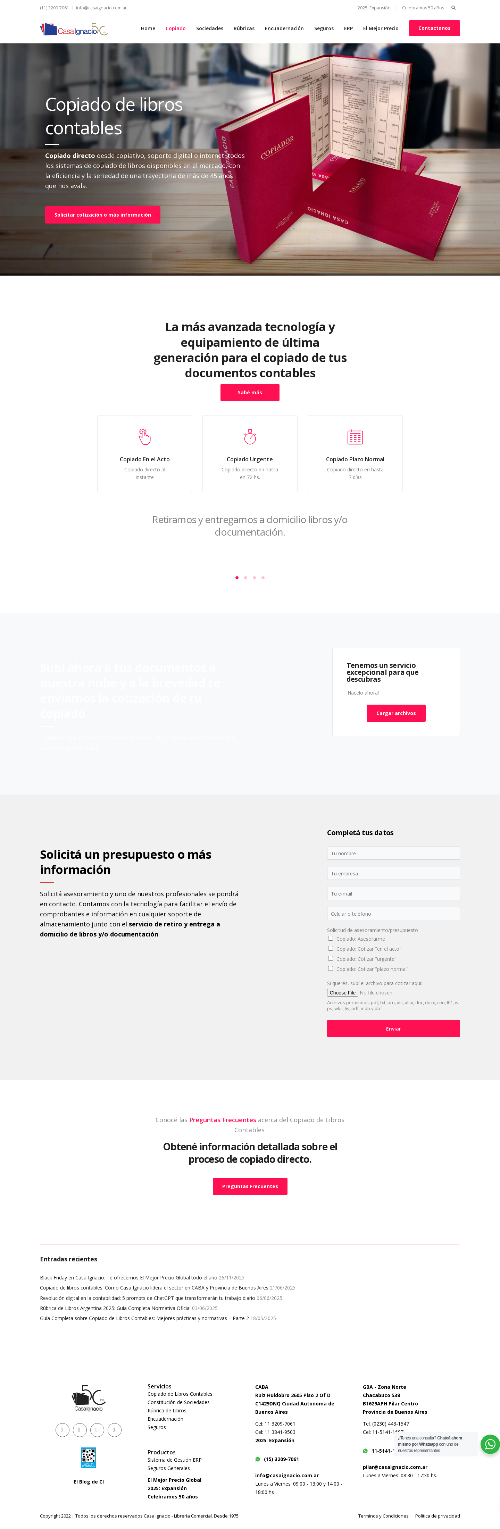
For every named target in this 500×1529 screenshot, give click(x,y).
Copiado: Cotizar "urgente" (366, 959)
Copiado (176, 28)
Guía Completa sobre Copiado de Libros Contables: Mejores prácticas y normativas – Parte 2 (144, 1318)
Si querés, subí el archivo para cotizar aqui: (374, 983)
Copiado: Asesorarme (360, 938)
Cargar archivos (396, 713)
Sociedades (209, 28)
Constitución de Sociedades (179, 1402)
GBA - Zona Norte (384, 1387)
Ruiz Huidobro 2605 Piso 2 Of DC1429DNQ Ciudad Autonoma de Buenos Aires (294, 1403)
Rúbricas (244, 28)
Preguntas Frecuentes (222, 1508)
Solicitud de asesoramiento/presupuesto (372, 930)
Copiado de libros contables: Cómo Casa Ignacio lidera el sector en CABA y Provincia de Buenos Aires (154, 1287)
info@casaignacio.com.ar (101, 8)
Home (148, 28)
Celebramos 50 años (423, 8)
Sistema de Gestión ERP (175, 1459)
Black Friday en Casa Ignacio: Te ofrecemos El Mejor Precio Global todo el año (128, 1277)
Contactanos (434, 28)
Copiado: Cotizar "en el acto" (368, 949)
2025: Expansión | (377, 8)
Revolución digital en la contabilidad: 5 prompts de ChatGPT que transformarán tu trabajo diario (147, 1298)
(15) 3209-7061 (277, 1459)
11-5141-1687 (383, 1450)
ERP (348, 28)
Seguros (324, 28)
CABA (261, 1387)
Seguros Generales (169, 1468)
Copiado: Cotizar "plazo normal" (372, 969)
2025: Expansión (274, 1440)
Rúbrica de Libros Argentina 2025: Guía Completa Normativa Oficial (115, 1308)
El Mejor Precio (381, 28)
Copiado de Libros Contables (180, 1394)
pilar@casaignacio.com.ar (395, 1467)
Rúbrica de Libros (167, 1410)
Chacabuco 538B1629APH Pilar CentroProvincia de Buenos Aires (395, 1403)
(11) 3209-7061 (54, 8)
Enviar (393, 1028)
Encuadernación (284, 28)
